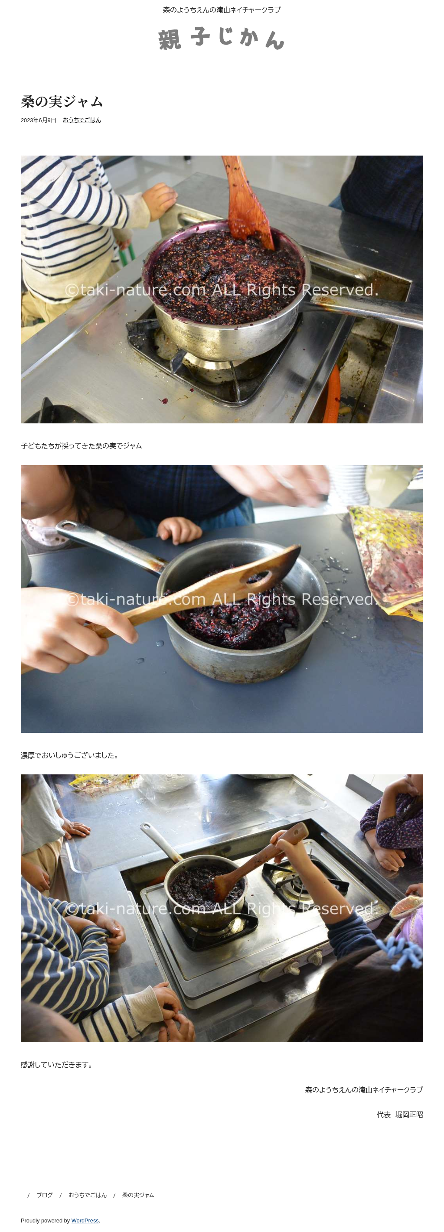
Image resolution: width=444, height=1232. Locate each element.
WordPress (85, 1220)
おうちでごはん (82, 120)
